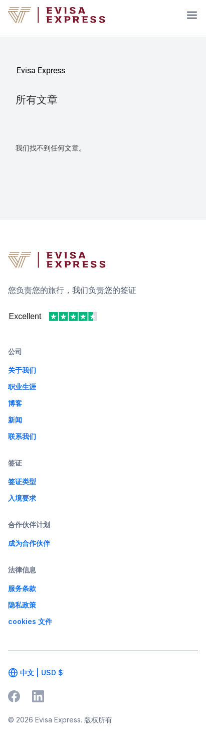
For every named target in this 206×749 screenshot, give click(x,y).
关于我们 (22, 370)
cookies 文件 (30, 621)
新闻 (15, 419)
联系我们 (22, 436)
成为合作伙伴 (29, 543)
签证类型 (22, 481)
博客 (15, 403)
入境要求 (22, 498)
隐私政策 (22, 605)
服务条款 (22, 588)
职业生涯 (22, 386)
